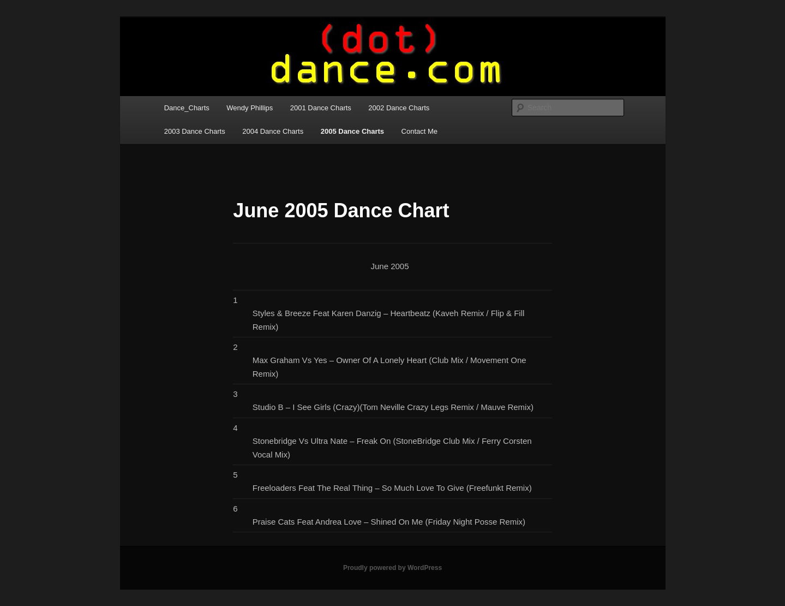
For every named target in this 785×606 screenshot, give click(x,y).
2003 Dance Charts (194, 131)
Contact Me (420, 131)
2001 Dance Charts (320, 108)
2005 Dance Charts (352, 131)
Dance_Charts (186, 108)
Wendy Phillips (249, 108)
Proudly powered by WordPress (392, 568)
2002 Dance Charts (398, 108)
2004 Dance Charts (272, 131)
